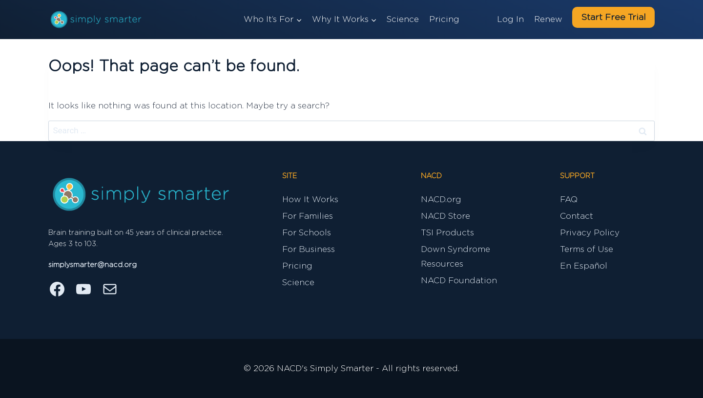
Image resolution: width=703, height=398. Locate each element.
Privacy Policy (590, 233)
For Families (307, 216)
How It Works (310, 199)
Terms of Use (586, 249)
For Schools (306, 233)
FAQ (569, 199)
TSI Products (447, 233)
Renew (548, 19)
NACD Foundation (459, 280)
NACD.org (441, 199)
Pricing (444, 19)
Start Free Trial (613, 17)
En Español (583, 266)
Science (403, 19)
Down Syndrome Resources (455, 257)
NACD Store (445, 216)
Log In (510, 19)
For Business (308, 249)
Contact (576, 216)
